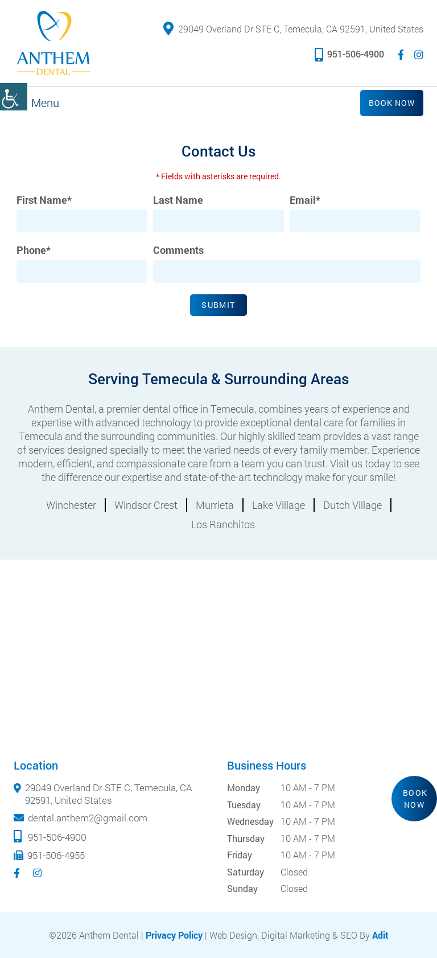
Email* (305, 200)
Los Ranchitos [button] (223, 524)
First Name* (44, 200)
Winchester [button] (71, 505)
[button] (13, 96)
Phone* (34, 250)
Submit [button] (218, 304)
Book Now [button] (392, 102)
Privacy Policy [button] (174, 935)
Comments (178, 250)
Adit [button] (380, 935)
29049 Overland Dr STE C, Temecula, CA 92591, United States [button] (293, 29)
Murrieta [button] (215, 505)
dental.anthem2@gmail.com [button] (87, 818)
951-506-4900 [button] (349, 54)
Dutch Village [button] (352, 505)
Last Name (178, 200)
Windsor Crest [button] (146, 505)
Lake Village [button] (278, 505)
